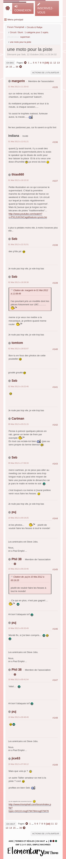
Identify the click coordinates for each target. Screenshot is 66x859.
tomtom (17, 343)
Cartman (18, 418)
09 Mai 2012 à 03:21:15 (18, 424)
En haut (11, 824)
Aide (11, 841)
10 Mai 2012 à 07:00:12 (18, 764)
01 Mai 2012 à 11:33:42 (18, 87)
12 (54, 62)
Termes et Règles (24, 841)
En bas (10, 63)
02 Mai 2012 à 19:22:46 (18, 386)
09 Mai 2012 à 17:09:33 (18, 463)
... (31, 62)
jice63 (16, 758)
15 (10, 66)
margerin (18, 81)
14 (7, 66)
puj (14, 512)
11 (51, 62)
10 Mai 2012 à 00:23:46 (18, 569)
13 (58, 62)
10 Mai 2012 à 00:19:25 (18, 518)
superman (25, 37)
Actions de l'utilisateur (45, 73)
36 (17, 66)
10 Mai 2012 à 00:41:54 (18, 679)
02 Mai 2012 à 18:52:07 (18, 349)
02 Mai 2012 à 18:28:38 (18, 282)
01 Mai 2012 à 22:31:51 (18, 244)
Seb (14, 239)
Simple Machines (41, 845)
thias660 (18, 174)
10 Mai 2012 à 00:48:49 (18, 717)
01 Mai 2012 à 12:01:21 (18, 141)
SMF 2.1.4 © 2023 (23, 845)
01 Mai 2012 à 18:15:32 (18, 180)
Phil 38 (17, 559)
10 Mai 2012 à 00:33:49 (18, 628)
